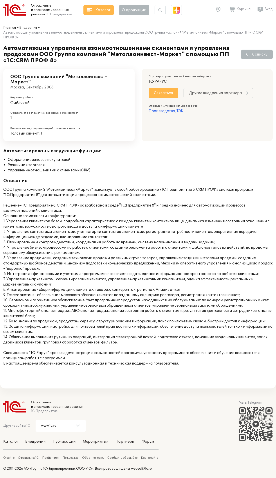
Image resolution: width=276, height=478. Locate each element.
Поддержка (71, 458)
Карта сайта (150, 458)
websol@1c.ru (141, 469)
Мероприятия (95, 441)
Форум (148, 441)
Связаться (163, 93)
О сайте (8, 458)
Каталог (10, 441)
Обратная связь (93, 458)
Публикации (64, 441)
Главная (9, 28)
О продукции (134, 10)
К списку (259, 54)
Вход (269, 9)
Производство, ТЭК (166, 111)
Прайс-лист (50, 458)
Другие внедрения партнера (215, 93)
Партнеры (125, 441)
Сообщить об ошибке (122, 458)
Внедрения (28, 28)
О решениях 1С (28, 458)
